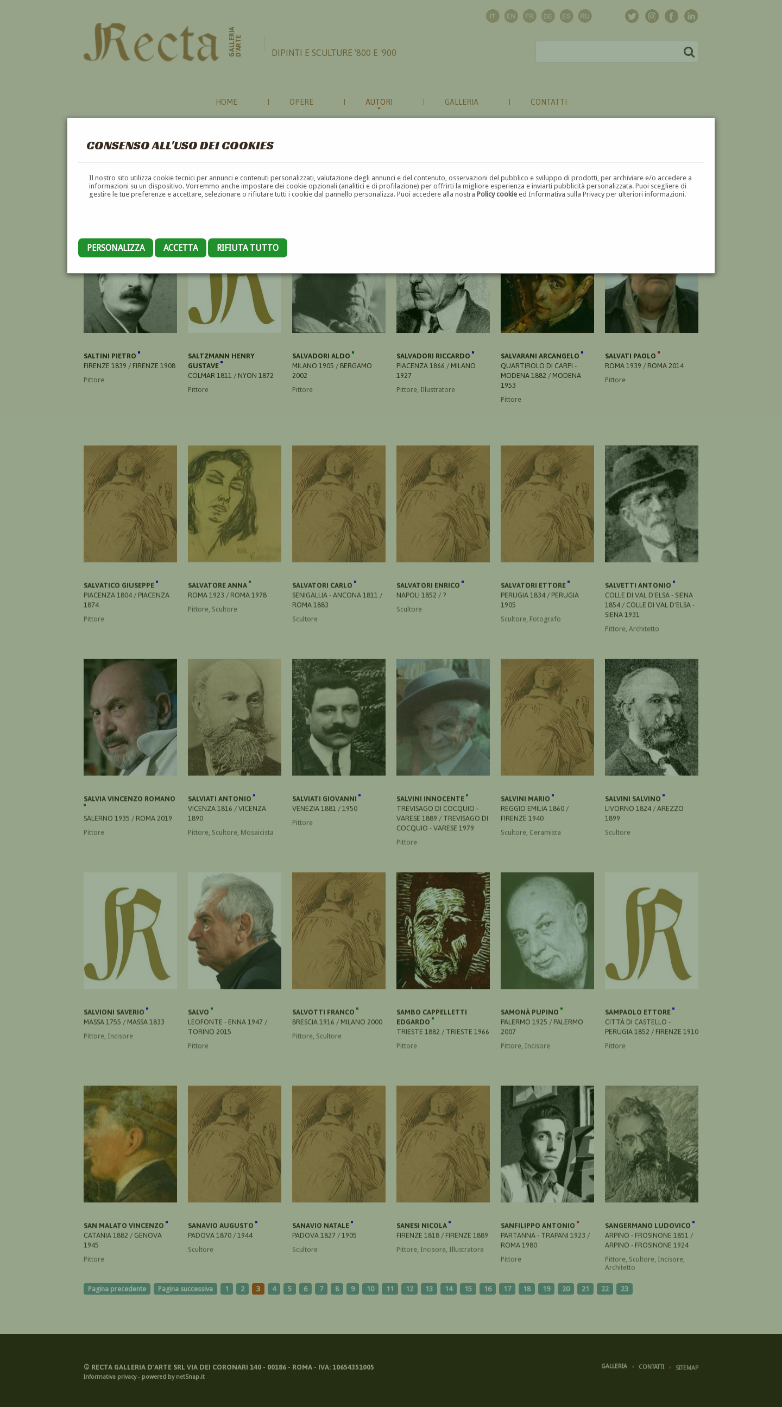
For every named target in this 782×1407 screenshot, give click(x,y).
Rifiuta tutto (248, 248)
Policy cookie (497, 194)
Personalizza (115, 248)
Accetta (180, 248)
